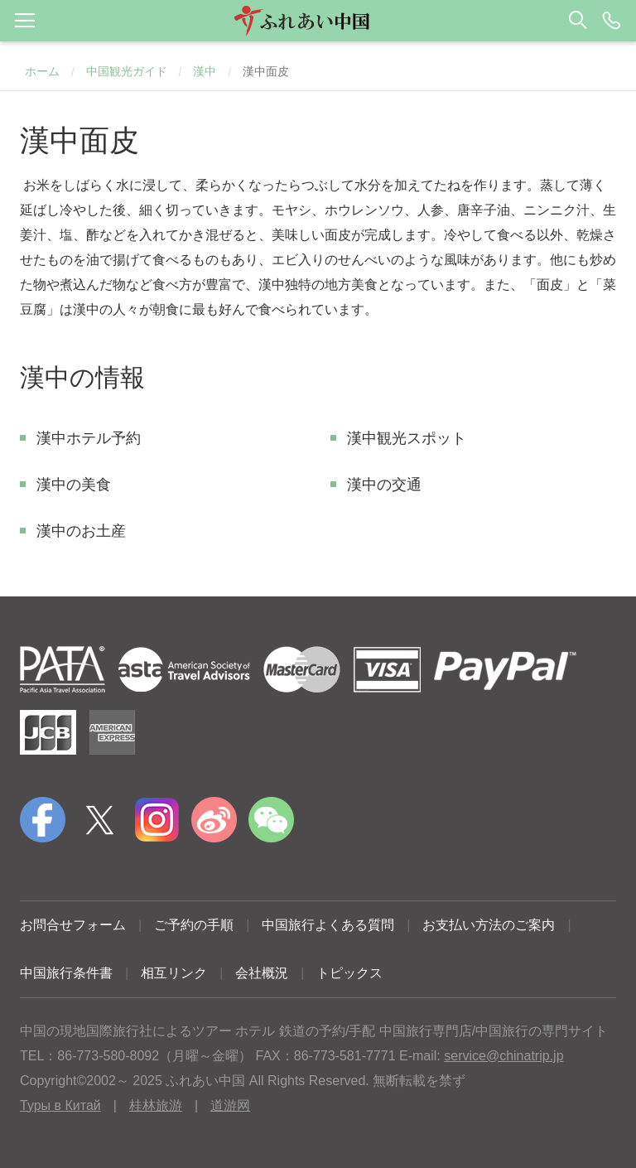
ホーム (42, 71)
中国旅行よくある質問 (328, 925)
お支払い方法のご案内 (488, 925)
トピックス (349, 973)
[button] (318, 20)
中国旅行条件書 (66, 973)
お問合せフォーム (73, 925)
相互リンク (174, 973)
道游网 (230, 1105)
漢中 (204, 71)
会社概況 (261, 973)
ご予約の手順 (194, 925)
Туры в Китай (60, 1105)
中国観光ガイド (126, 71)
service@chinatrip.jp (503, 1056)
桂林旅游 (155, 1105)
